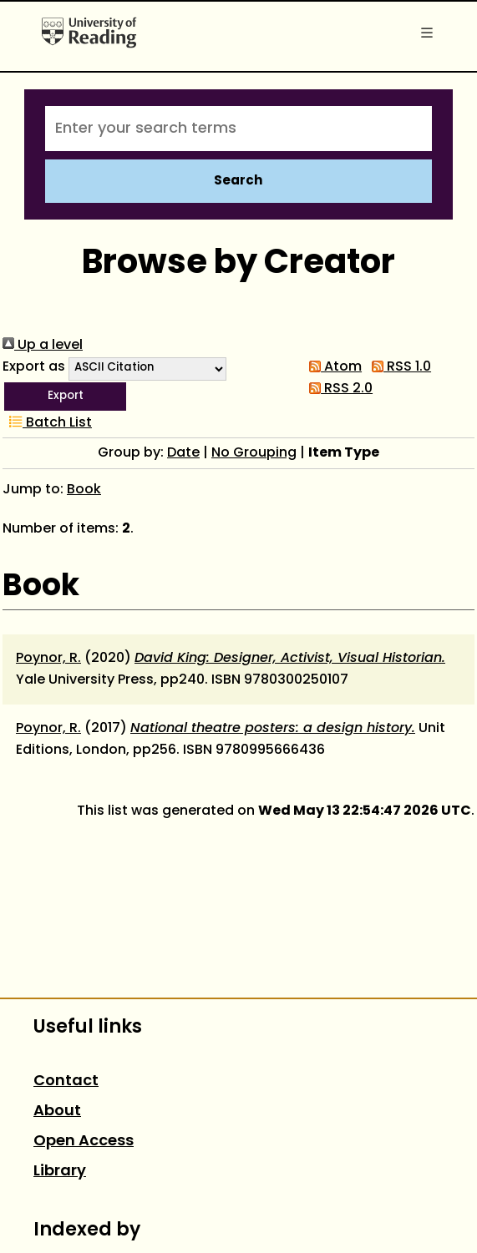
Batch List (47, 423)
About (57, 1111)
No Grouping (254, 453)
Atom (332, 367)
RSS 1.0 (398, 367)
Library (59, 1172)
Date (183, 453)
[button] (65, 396)
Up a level (43, 345)
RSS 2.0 (337, 389)
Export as (34, 367)
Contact (66, 1081)
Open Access (83, 1141)
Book (84, 490)
